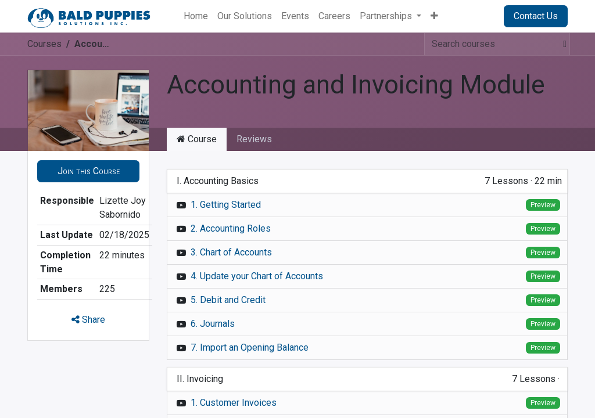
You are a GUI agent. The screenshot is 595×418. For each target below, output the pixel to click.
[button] (88, 171)
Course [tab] (197, 139)
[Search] (561, 44)
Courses (44, 43)
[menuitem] (196, 16)
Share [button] (88, 319)
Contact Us (536, 15)
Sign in (475, 15)
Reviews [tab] (254, 139)
